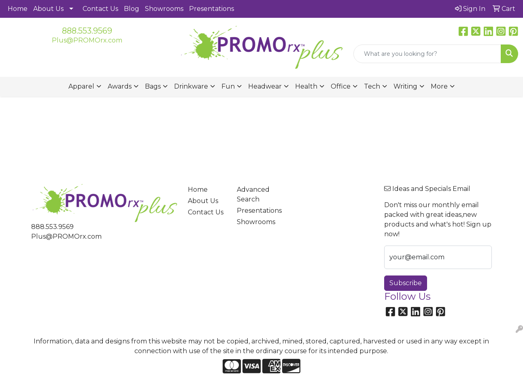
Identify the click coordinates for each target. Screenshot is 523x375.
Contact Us (100, 9)
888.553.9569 (87, 31)
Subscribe (405, 283)
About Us (48, 9)
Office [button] (341, 86)
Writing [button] (405, 86)
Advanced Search (253, 194)
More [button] (439, 86)
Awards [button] (120, 86)
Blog (131, 9)
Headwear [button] (265, 86)
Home (18, 9)
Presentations (211, 9)
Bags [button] (153, 86)
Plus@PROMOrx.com (87, 40)
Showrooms (164, 9)
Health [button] (306, 86)
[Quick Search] (427, 53)
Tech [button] (372, 86)
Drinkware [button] (191, 86)
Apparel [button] (81, 86)
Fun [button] (228, 86)
